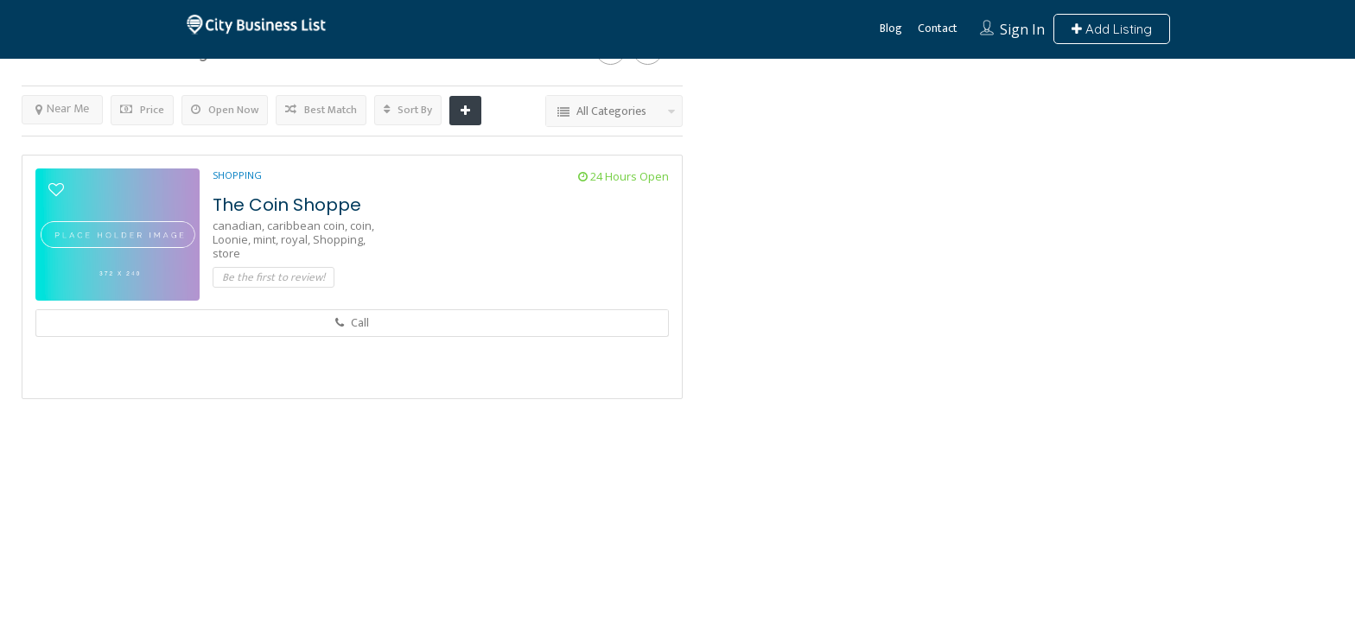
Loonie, (233, 239)
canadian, (240, 225)
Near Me (62, 108)
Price (142, 109)
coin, (362, 225)
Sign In (1022, 29)
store (226, 253)
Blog (891, 28)
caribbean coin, (308, 225)
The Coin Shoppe (287, 205)
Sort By (408, 109)
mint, (267, 239)
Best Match (321, 109)
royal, (297, 239)
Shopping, (339, 239)
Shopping (237, 174)
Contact (937, 28)
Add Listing (1112, 29)
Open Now (224, 109)
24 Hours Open (623, 176)
